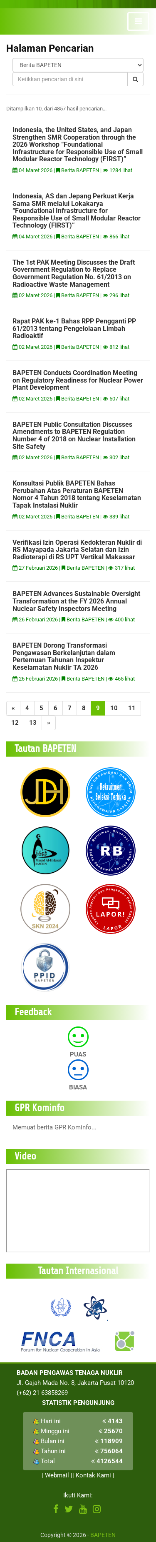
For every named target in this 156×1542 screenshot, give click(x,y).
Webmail (57, 1475)
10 (114, 708)
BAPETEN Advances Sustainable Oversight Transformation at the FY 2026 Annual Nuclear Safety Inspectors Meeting (76, 601)
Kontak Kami (93, 1475)
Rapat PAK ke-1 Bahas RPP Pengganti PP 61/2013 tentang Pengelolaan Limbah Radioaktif (74, 328)
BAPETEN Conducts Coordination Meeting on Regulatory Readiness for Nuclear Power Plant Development (77, 380)
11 (132, 708)
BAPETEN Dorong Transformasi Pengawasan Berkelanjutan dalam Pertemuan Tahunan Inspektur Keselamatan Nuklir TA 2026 (63, 656)
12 (15, 722)
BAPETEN (103, 1535)
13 (33, 722)
